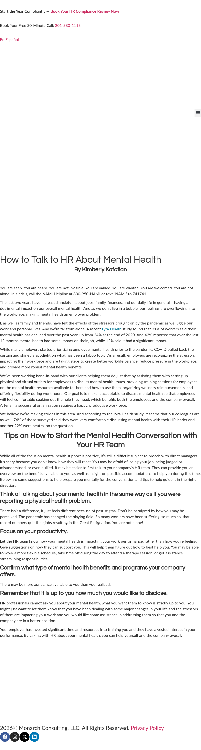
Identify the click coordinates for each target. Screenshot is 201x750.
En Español (9, 39)
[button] (198, 113)
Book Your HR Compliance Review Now (84, 11)
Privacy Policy (147, 727)
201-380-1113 (68, 25)
